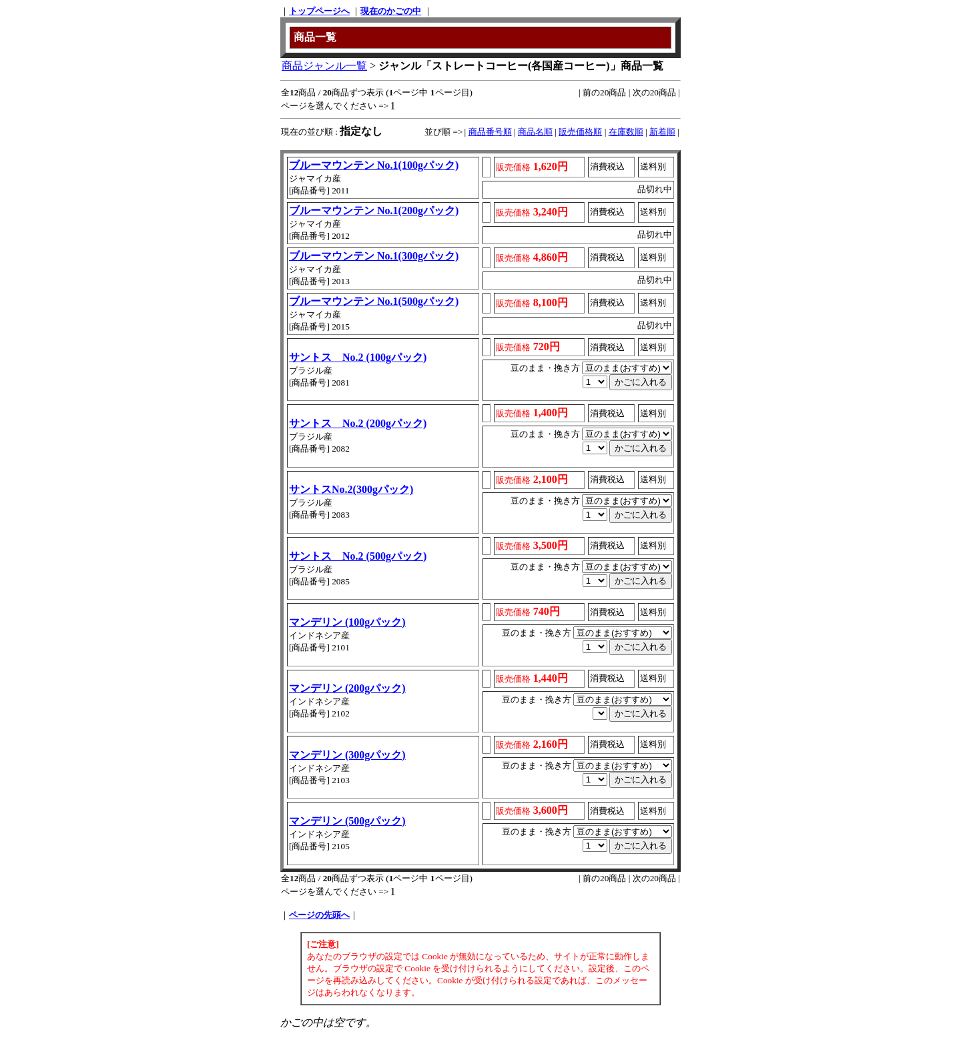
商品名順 (535, 132)
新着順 (662, 132)
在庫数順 (626, 132)
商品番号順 (490, 132)
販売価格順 (580, 132)
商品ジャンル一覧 (324, 65)
